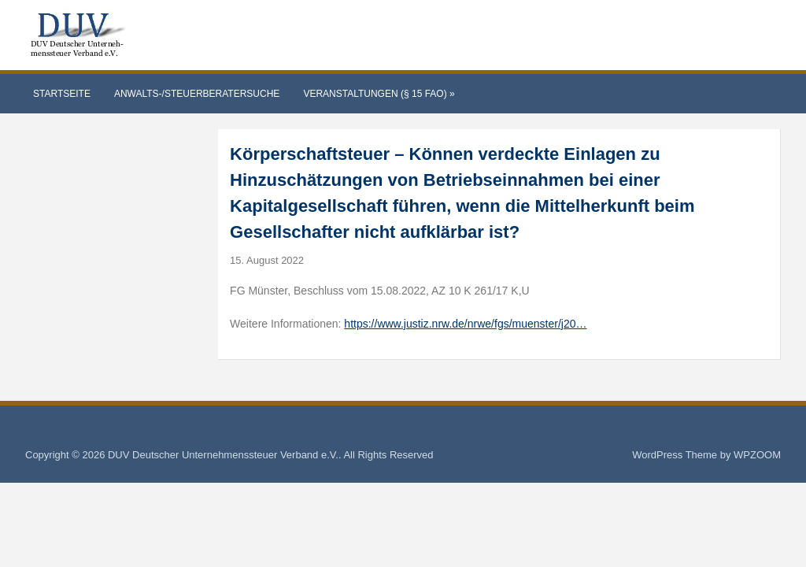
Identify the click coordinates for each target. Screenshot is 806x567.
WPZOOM (757, 455)
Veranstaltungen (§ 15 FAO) (378, 93)
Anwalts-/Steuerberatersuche (196, 93)
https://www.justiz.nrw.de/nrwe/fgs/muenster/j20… (465, 323)
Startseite (62, 93)
